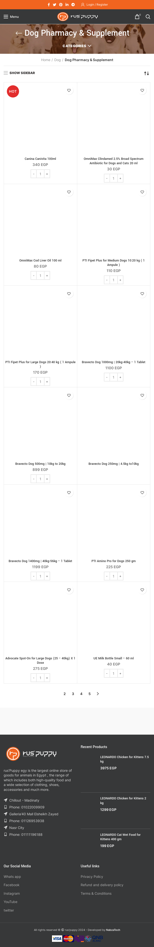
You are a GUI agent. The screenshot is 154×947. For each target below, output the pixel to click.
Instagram (12, 893)
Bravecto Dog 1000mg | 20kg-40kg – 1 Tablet (113, 362)
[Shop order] (146, 73)
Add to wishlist (69, 90)
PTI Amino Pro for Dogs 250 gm (113, 561)
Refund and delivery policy (102, 885)
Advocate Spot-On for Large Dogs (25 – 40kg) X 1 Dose (40, 660)
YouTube (10, 902)
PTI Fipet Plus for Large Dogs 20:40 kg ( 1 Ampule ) (40, 364)
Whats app (12, 876)
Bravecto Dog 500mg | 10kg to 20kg (40, 464)
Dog (57, 60)
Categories (74, 46)
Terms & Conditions (96, 893)
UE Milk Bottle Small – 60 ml (113, 658)
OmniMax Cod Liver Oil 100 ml (40, 260)
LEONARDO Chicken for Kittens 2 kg (123, 800)
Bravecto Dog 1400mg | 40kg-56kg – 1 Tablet (40, 561)
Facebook (12, 885)
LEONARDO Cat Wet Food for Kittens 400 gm (120, 837)
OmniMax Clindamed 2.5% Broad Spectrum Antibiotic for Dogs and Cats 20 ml (113, 161)
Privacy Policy (92, 876)
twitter (9, 910)
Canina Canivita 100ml (40, 159)
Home (45, 60)
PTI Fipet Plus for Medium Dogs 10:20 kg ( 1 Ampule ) (113, 262)
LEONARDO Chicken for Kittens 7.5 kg (124, 759)
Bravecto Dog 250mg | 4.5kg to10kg (113, 464)
